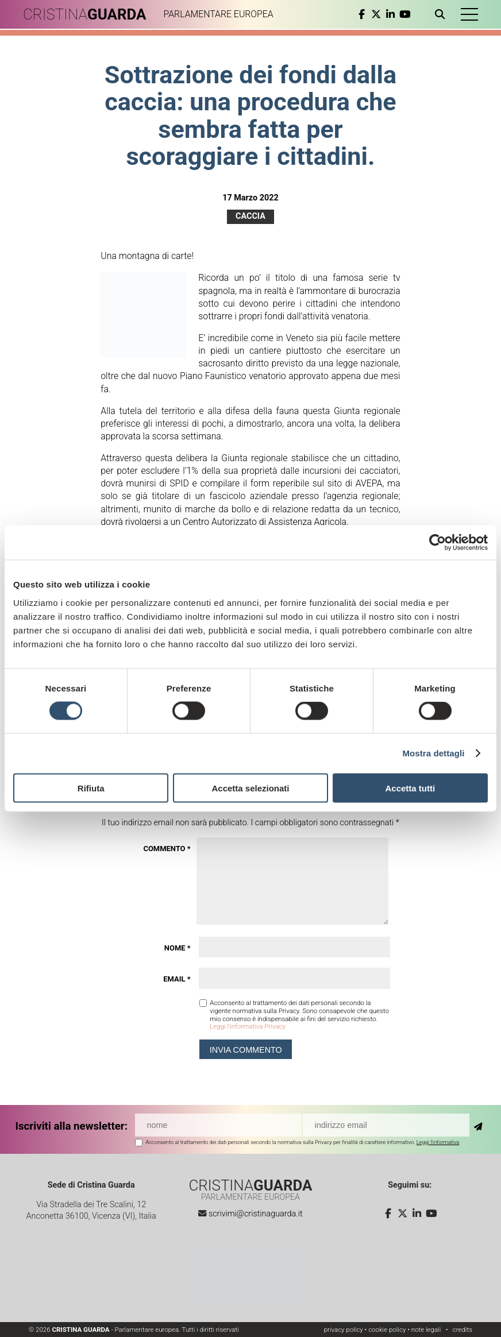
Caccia (250, 216)
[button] (469, 14)
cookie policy (387, 1330)
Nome (177, 948)
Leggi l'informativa (438, 1142)
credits (462, 1330)
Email (176, 979)
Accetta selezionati (250, 788)
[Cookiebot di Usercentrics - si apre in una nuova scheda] (437, 542)
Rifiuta (91, 788)
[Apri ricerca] (442, 14)
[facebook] (361, 14)
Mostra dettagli (433, 753)
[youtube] (405, 14)
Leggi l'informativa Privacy (247, 1026)
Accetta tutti (410, 788)
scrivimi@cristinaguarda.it (256, 1214)
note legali (426, 1330)
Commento (166, 848)
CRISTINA (85, 14)
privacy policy (343, 1330)
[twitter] (376, 14)
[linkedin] (390, 14)
